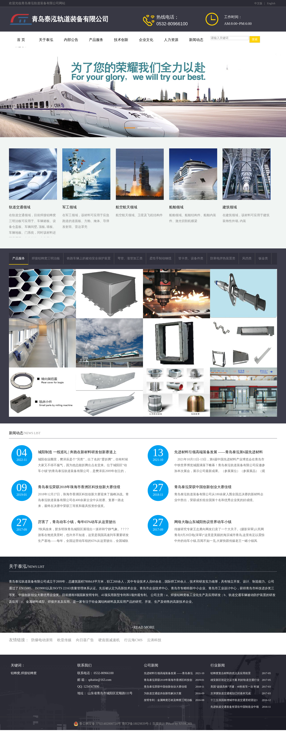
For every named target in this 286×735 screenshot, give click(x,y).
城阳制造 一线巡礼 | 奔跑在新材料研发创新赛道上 (77, 452)
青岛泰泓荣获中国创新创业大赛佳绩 (202, 487)
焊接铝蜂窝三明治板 (46, 258)
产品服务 (96, 40)
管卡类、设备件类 (190, 258)
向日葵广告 (85, 640)
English (271, 3)
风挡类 (247, 258)
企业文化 (146, 40)
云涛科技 (154, 640)
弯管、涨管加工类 (130, 258)
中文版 (258, 3)
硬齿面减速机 (109, 640)
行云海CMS (133, 640)
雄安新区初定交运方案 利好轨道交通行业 (234, 680)
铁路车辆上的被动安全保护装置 (89, 258)
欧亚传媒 (64, 640)
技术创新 (121, 40)
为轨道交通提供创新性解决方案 (162, 693)
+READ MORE (143, 627)
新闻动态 (196, 40)
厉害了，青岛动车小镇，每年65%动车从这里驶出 (77, 522)
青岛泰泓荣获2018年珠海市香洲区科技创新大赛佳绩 (79, 487)
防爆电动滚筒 (42, 640)
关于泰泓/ (26, 566)
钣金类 (263, 258)
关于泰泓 (46, 40)
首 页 (21, 40)
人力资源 (171, 40)
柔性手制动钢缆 (160, 258)
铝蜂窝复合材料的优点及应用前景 (230, 673)
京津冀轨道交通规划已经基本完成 (230, 693)
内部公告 (71, 40)
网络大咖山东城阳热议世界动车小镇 (202, 522)
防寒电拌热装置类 (222, 258)
